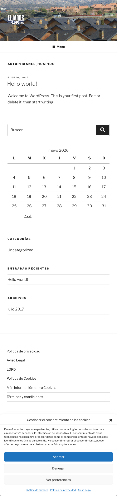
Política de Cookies (37, 490)
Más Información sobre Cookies (31, 388)
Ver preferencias (58, 480)
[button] (111, 420)
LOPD (11, 369)
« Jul (27, 215)
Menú (58, 46)
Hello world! (22, 83)
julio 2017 (16, 309)
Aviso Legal (84, 490)
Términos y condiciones (25, 397)
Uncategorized (20, 250)
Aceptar (58, 457)
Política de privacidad (63, 490)
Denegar (58, 468)
